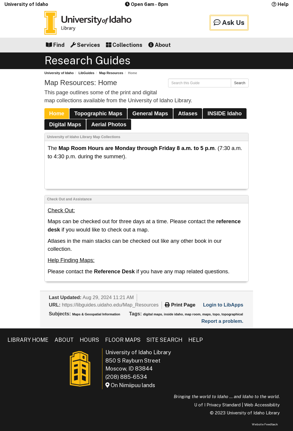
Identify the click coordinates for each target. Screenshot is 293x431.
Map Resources (111, 73)
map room (192, 314)
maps (206, 314)
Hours (89, 340)
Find (55, 45)
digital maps (152, 314)
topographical (232, 314)
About (159, 45)
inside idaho (173, 314)
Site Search (164, 340)
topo (216, 314)
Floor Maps (123, 340)
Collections (124, 45)
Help (280, 4)
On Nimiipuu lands (130, 385)
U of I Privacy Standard (217, 404)
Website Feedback (265, 424)
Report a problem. (222, 321)
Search (239, 83)
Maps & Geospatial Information (96, 314)
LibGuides (86, 73)
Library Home (28, 340)
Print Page (180, 305)
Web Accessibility (262, 404)
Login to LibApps (223, 305)
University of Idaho (26, 4)
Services (85, 45)
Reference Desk (114, 271)
